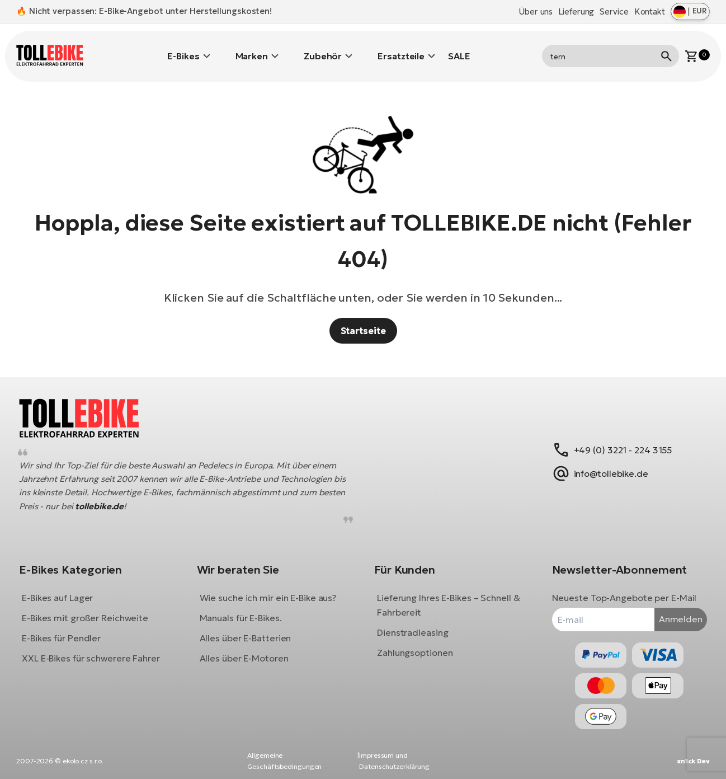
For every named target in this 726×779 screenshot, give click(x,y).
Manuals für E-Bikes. (245, 609)
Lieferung (576, 11)
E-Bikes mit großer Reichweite (93, 609)
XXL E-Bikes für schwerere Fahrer (99, 649)
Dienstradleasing (412, 624)
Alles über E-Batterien (249, 629)
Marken (251, 47)
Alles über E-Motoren (248, 649)
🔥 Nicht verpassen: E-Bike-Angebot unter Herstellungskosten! (144, 11)
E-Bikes (183, 47)
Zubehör (323, 47)
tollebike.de (136, 497)
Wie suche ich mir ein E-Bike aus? (272, 589)
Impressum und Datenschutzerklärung (394, 761)
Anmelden (672, 610)
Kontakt (649, 11)
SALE (459, 47)
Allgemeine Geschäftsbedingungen (284, 761)
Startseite (363, 314)
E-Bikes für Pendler (69, 629)
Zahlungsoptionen (414, 644)
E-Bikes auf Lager (65, 589)
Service (614, 11)
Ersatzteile (401, 47)
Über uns (535, 11)
